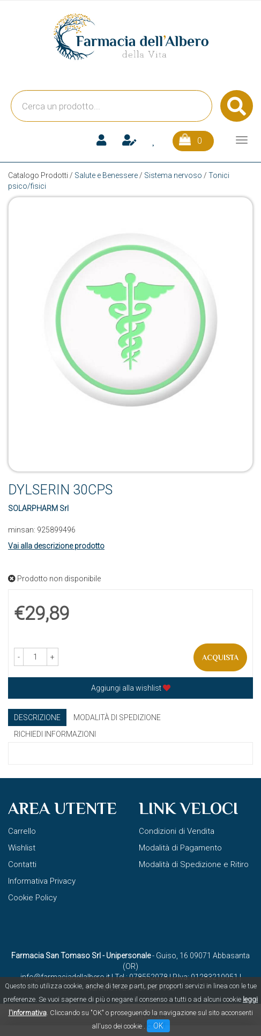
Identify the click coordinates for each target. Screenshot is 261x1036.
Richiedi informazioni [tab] (55, 734)
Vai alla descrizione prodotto (56, 546)
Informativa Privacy (42, 881)
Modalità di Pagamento (180, 848)
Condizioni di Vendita (176, 831)
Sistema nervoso (173, 175)
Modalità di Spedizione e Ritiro (194, 864)
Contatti (22, 864)
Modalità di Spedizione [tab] (117, 717)
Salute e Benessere (106, 175)
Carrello (22, 831)
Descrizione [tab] (37, 717)
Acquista (220, 657)
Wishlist (21, 848)
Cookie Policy (32, 897)
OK (158, 1026)
